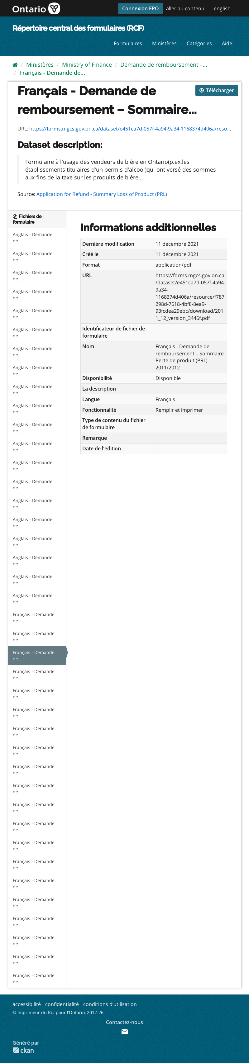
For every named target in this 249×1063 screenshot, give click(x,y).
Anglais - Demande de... (32, 237)
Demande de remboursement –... (163, 64)
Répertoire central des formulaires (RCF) (78, 28)
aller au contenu (185, 8)
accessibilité (26, 1004)
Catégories (199, 43)
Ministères (164, 43)
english (222, 8)
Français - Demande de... (52, 72)
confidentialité (62, 1004)
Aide (227, 43)
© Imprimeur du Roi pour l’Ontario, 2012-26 (57, 1012)
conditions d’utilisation (110, 1004)
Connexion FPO (140, 8)
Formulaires (128, 43)
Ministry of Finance (87, 64)
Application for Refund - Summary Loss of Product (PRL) (101, 194)
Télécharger (216, 90)
